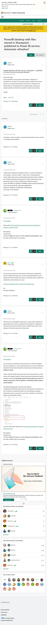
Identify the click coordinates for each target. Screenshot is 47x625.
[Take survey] (8, 500)
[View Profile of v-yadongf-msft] (17, 210)
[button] (30, 55)
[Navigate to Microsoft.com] (5, 13)
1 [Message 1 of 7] (8, 101)
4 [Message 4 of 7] (8, 295)
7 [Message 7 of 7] (8, 146)
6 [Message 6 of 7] (8, 195)
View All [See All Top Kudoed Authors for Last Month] (6, 569)
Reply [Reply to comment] (40, 150)
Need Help (11, 97)
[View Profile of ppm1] (8, 262)
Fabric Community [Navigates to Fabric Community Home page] (18, 13)
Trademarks (4, 614)
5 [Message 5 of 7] (8, 247)
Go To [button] (38, 20)
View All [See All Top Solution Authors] (6, 534)
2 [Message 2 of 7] (8, 444)
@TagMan (8, 221)
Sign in (28, 20)
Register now (32, 30)
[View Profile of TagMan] (9, 62)
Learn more (5, 8)
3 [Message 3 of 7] (8, 333)
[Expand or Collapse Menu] (2, 17)
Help (33, 20)
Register (22, 20)
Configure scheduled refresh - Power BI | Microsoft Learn (18, 284)
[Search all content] (33, 24)
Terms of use (4, 612)
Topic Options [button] (39, 55)
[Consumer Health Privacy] (23, 620)
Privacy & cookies (5, 609)
